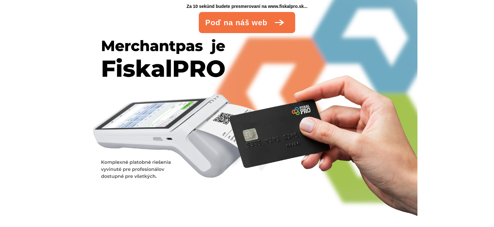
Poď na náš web (248, 22)
